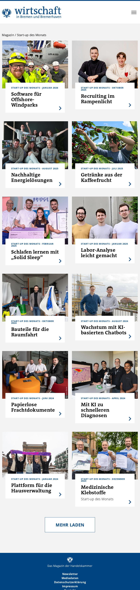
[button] (134, 13)
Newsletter (70, 574)
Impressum (70, 586)
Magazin (8, 35)
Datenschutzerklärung (70, 582)
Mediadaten (70, 578)
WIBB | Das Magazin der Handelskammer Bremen (32, 12)
